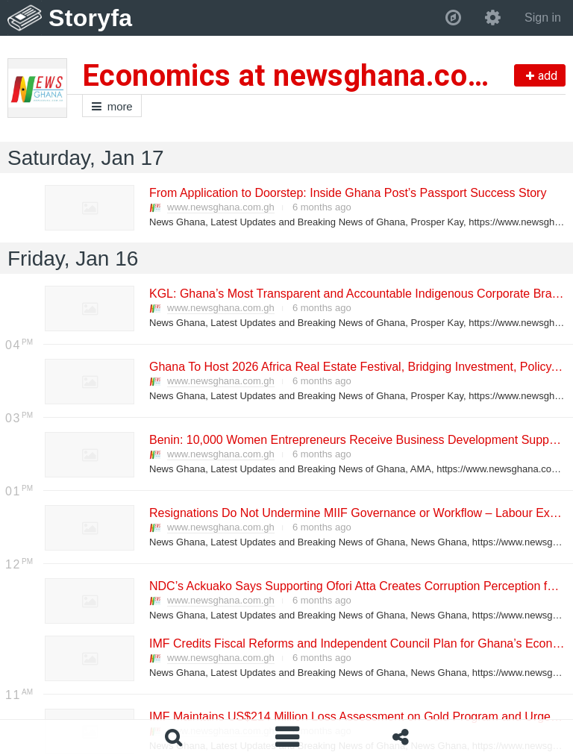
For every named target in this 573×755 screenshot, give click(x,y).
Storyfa (90, 17)
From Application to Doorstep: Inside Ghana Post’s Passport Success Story (347, 193)
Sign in (543, 17)
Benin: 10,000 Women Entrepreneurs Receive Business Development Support (355, 439)
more (112, 106)
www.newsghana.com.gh (221, 207)
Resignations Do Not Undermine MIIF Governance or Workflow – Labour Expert (359, 513)
